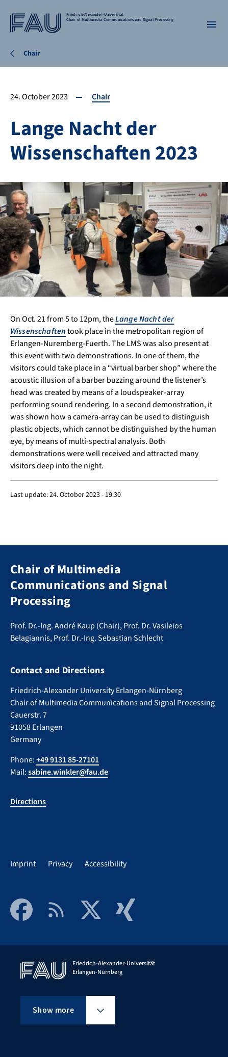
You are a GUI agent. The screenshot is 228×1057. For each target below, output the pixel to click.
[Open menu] (211, 24)
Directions (28, 801)
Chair (101, 96)
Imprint (23, 863)
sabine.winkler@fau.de (68, 772)
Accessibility (105, 863)
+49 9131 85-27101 (67, 759)
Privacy (60, 863)
